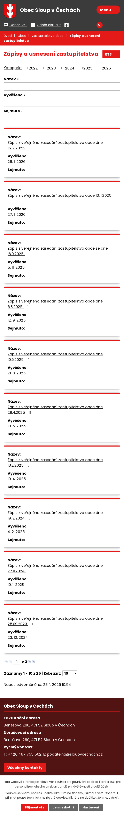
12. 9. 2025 (17, 320)
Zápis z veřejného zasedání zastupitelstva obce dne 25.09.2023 (55, 621)
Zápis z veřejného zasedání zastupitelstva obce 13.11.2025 (59, 198)
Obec (22, 36)
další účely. (101, 786)
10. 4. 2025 (17, 478)
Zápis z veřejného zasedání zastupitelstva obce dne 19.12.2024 (55, 515)
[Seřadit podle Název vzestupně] (18, 78)
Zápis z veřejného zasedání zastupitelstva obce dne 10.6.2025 (55, 356)
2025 (88, 67)
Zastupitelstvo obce (47, 36)
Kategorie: (13, 67)
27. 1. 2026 (16, 214)
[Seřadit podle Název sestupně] (18, 80)
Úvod (8, 36)
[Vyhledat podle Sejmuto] (62, 118)
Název (10, 79)
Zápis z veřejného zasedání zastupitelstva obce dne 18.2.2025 (55, 462)
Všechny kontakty (24, 767)
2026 (106, 67)
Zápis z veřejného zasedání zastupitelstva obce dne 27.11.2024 (55, 568)
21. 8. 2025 (17, 373)
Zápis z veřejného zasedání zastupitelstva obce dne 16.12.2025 (55, 145)
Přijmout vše (35, 807)
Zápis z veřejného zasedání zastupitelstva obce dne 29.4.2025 (55, 409)
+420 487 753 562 (24, 754)
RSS (111, 54)
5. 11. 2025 (16, 267)
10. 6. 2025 (17, 426)
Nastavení (91, 807)
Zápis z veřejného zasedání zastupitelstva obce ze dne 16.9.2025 (58, 251)
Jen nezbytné (63, 807)
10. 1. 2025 (16, 584)
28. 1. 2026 (16, 161)
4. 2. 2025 (16, 531)
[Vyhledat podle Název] (62, 86)
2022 (33, 67)
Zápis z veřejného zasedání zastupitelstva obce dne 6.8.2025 (55, 304)
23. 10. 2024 (18, 637)
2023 (51, 67)
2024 (69, 67)
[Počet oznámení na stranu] (69, 673)
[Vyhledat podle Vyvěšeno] (62, 103)
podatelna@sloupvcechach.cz (75, 754)
